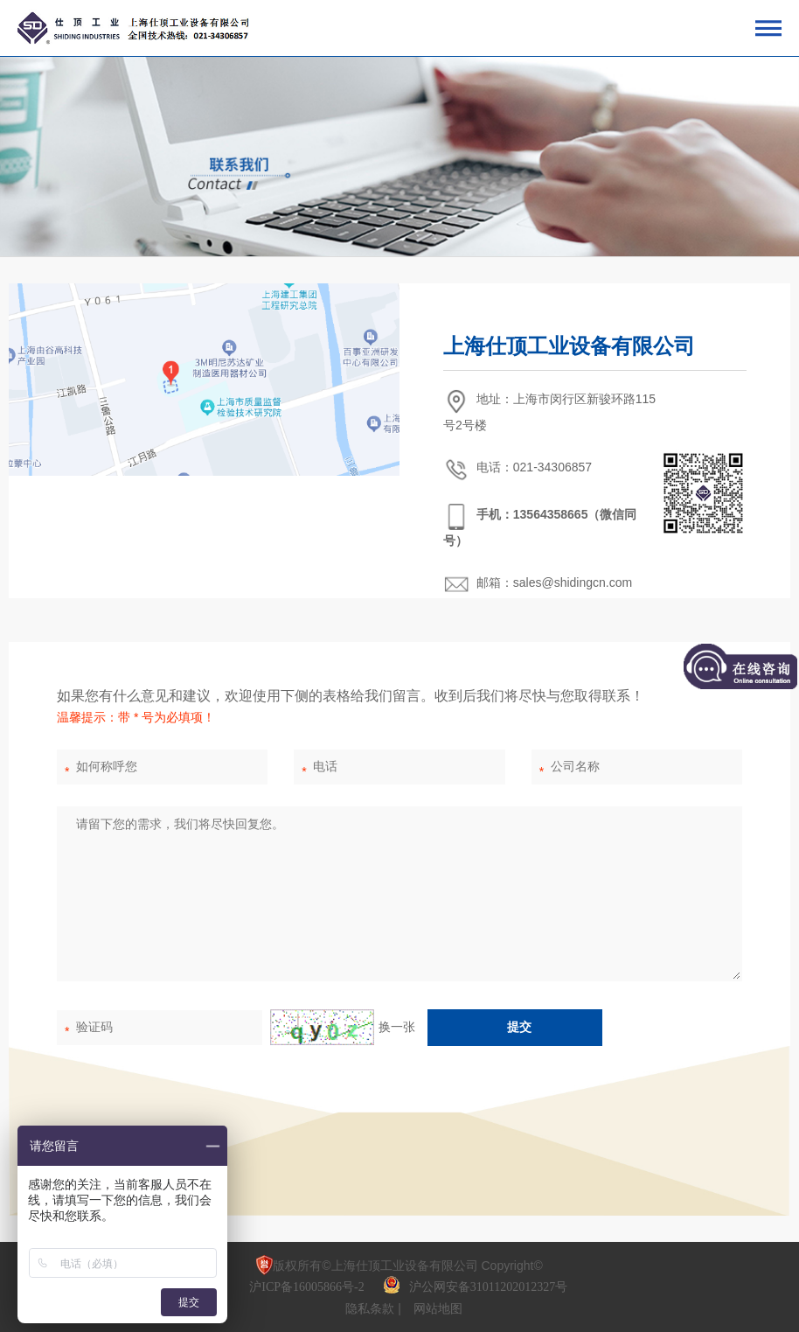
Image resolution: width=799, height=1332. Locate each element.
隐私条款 (371, 1308)
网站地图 (437, 1308)
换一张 (342, 1027)
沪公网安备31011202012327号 (488, 1287)
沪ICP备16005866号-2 (308, 1287)
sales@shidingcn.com (572, 582)
